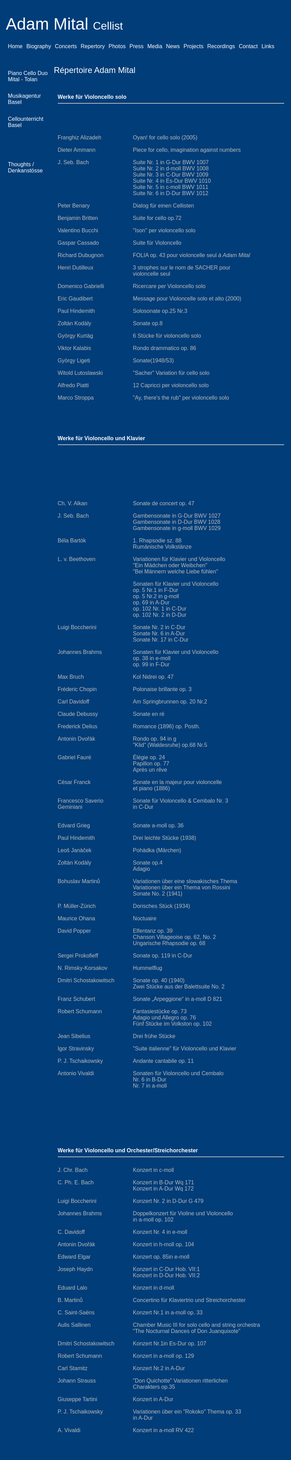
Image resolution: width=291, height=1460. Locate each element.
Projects (193, 46)
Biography (38, 46)
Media (155, 46)
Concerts (66, 46)
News (173, 46)
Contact (248, 46)
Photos (117, 46)
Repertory (93, 46)
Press (137, 46)
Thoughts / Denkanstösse (25, 167)
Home (15, 46)
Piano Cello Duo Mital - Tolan (28, 76)
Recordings (221, 46)
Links (267, 46)
